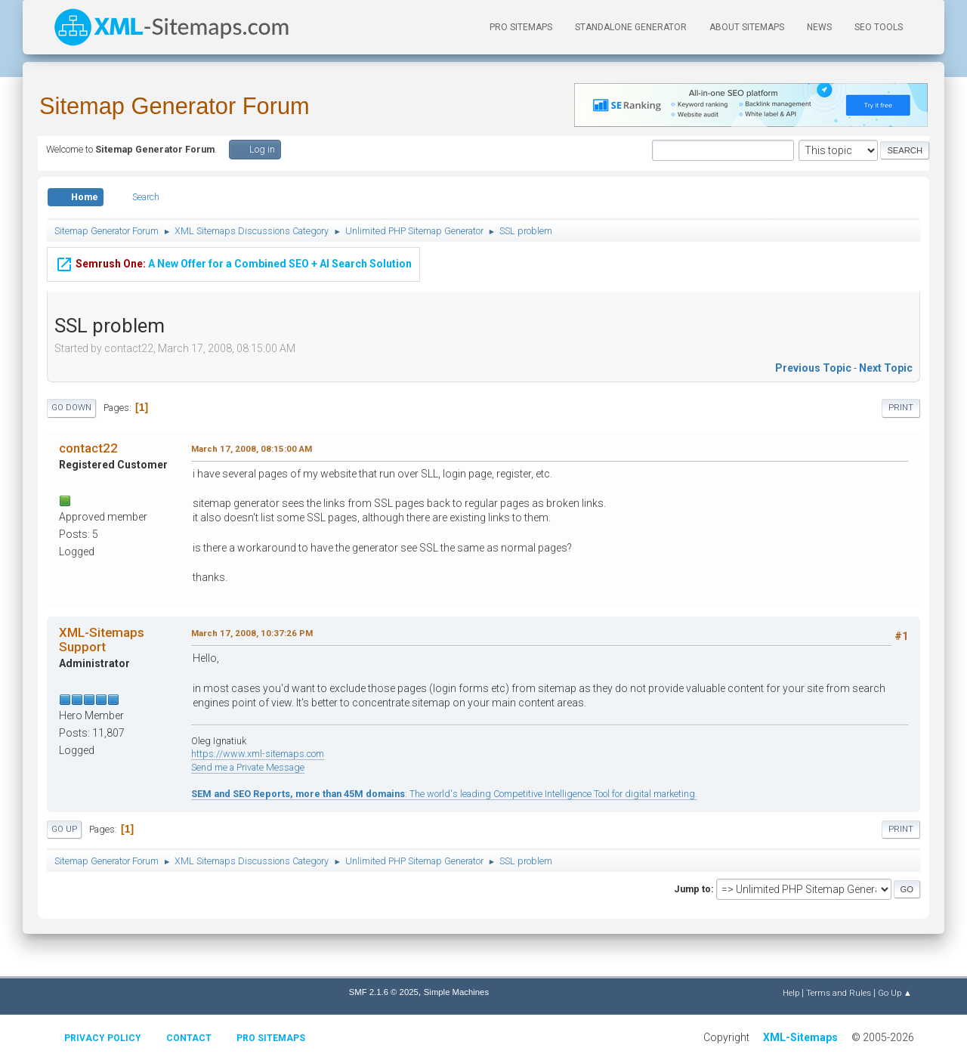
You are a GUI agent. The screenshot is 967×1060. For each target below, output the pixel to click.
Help (791, 992)
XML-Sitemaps (800, 1037)
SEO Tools (878, 27)
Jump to (692, 889)
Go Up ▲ (895, 992)
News (819, 27)
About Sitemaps (746, 27)
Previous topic (813, 368)
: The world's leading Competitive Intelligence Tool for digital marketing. (444, 793)
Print (900, 408)
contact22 (88, 448)
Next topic (886, 368)
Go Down (71, 408)
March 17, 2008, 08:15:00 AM (251, 448)
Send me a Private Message (247, 767)
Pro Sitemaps (270, 1038)
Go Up (64, 829)
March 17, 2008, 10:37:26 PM (252, 633)
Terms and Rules (838, 992)
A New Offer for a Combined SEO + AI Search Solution (233, 261)
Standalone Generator (631, 27)
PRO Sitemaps (521, 27)
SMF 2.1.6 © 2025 (384, 992)
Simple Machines (456, 992)
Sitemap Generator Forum (174, 106)
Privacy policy (102, 1038)
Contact (189, 1038)
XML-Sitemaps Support (101, 639)
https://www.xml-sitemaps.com (257, 753)
